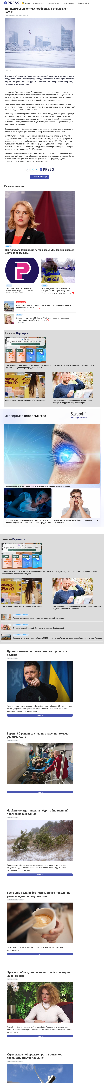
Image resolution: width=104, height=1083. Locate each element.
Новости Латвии (53, 3)
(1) (73, 293)
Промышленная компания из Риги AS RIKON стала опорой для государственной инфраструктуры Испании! (57, 638)
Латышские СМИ (83, 3)
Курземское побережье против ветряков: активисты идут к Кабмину (35, 1056)
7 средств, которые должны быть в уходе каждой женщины (38, 618)
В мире (26, 3)
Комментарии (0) (39, 177)
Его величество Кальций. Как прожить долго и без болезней (38, 628)
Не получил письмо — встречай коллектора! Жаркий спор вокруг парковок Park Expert (20, 291)
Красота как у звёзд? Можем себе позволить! (25, 400)
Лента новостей (38, 3)
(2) (48, 320)
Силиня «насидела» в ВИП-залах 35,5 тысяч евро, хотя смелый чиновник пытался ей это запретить (42, 319)
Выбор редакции (68, 3)
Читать (40, 715)
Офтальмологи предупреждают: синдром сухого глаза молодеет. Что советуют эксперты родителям (28, 521)
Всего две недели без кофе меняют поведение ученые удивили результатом (38, 894)
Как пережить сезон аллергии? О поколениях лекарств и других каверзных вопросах (73, 401)
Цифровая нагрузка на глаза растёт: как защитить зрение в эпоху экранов (37, 486)
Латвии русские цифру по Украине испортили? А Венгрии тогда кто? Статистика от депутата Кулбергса (56, 291)
